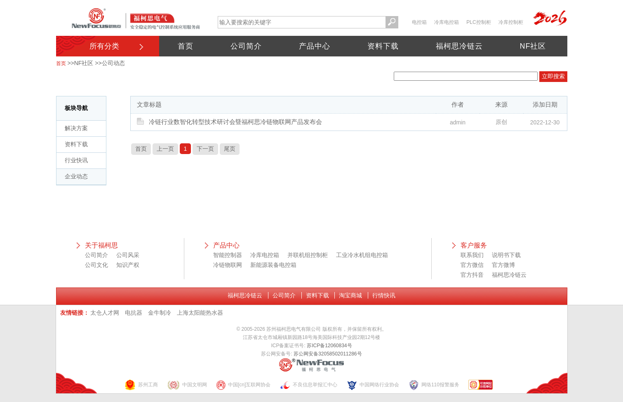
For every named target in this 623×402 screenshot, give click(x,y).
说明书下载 (506, 255)
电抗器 (133, 312)
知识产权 (127, 265)
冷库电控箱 (446, 22)
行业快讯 (76, 160)
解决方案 (76, 128)
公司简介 (246, 46)
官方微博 (503, 265)
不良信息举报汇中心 (308, 385)
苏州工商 (141, 385)
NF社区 (533, 46)
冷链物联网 (227, 265)
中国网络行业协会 (372, 385)
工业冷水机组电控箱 (362, 255)
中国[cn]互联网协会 (243, 385)
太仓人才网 (104, 312)
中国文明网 (187, 385)
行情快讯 (383, 295)
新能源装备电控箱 (273, 265)
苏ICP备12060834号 (329, 345)
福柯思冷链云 (459, 46)
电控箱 (419, 22)
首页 (185, 46)
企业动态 (76, 176)
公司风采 (127, 255)
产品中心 (314, 46)
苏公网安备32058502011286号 (328, 354)
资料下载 (383, 46)
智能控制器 (227, 255)
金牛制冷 (159, 312)
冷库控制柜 (510, 22)
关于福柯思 (101, 245)
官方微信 (472, 265)
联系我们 (472, 255)
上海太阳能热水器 (200, 312)
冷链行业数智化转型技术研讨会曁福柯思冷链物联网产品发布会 (235, 121)
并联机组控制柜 (307, 255)
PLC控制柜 (478, 22)
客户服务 (474, 245)
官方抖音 (472, 274)
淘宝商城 (350, 295)
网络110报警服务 (433, 385)
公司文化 (96, 265)
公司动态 (113, 63)
